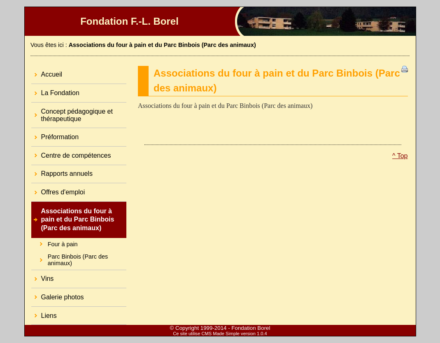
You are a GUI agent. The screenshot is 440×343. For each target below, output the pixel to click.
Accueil (47, 72)
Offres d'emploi (58, 189)
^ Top (399, 155)
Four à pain (54, 242)
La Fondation (55, 90)
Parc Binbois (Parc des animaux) (69, 258)
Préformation (55, 134)
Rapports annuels (62, 171)
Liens (44, 313)
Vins (42, 276)
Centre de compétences (71, 153)
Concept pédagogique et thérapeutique (72, 112)
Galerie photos (57, 294)
